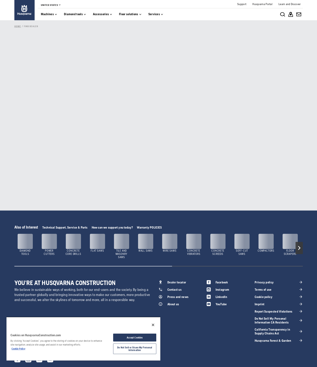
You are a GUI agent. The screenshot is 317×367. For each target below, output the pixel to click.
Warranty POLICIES (149, 227)
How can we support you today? (112, 227)
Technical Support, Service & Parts (65, 227)
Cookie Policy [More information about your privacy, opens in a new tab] (18, 348)
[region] (83, 339)
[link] (24, 10)
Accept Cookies (135, 337)
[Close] (153, 324)
